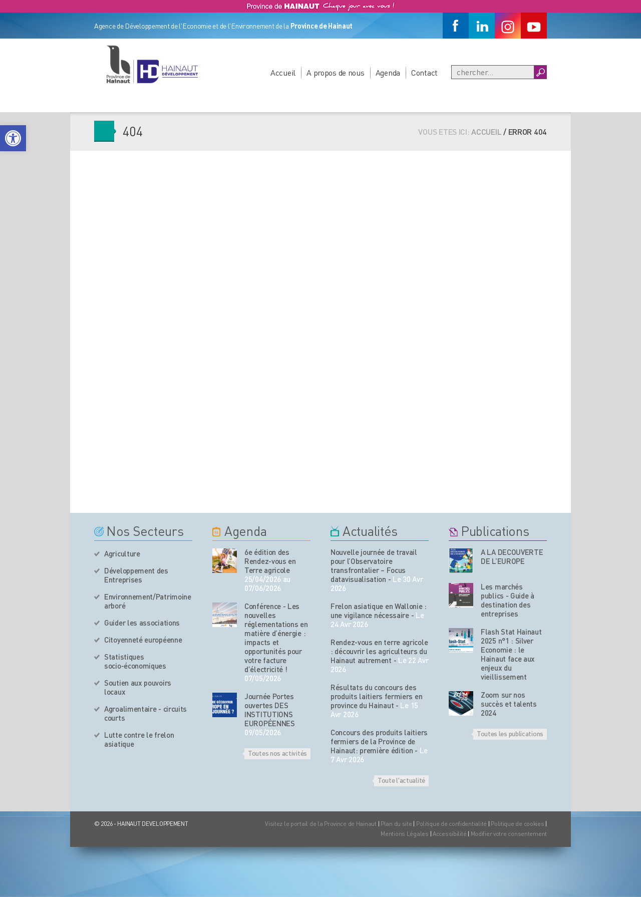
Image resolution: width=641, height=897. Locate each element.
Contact (424, 72)
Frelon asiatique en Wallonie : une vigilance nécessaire (379, 610)
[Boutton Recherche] (540, 72)
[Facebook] (456, 26)
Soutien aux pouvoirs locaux (137, 687)
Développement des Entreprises (136, 574)
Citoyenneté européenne (143, 640)
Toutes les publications (510, 733)
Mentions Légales (405, 833)
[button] (13, 138)
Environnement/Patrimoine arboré (147, 601)
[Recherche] (493, 72)
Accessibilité (449, 833)
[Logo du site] (151, 64)
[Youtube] (534, 26)
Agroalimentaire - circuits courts (145, 713)
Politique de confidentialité (452, 823)
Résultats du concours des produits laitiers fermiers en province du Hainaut (376, 696)
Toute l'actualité (401, 779)
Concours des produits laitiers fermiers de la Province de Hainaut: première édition (379, 741)
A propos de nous (335, 72)
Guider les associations (142, 623)
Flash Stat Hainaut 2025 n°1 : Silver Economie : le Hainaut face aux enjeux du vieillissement (511, 654)
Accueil (282, 72)
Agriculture (122, 553)
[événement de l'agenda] (224, 560)
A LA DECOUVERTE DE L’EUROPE (512, 556)
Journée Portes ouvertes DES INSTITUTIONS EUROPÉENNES (269, 710)
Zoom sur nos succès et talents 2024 (509, 704)
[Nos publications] (461, 560)
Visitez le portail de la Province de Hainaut (321, 823)
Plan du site (396, 823)
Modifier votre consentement (509, 833)
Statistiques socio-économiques (135, 661)
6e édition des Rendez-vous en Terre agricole (270, 560)
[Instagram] (508, 26)
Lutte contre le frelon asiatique (139, 739)
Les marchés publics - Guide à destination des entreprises (507, 600)
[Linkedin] (482, 26)
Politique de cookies (517, 823)
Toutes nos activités (277, 752)
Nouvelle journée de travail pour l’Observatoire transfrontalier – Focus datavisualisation (374, 565)
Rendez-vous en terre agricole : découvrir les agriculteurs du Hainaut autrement (379, 651)
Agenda (388, 72)
